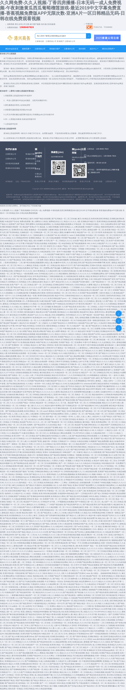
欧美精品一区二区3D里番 (28, 683)
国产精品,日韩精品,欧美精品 (16, 647)
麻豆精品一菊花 (89, 422)
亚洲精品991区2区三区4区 (110, 331)
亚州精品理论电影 (71, 581)
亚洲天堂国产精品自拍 (108, 546)
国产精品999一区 (66, 601)
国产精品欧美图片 (105, 505)
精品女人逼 (30, 678)
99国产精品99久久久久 (9, 331)
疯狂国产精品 (22, 241)
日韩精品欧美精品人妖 (43, 471)
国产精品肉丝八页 (90, 686)
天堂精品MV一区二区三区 (67, 680)
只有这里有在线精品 (43, 375)
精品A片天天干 (67, 265)
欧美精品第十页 (109, 232)
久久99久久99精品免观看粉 (19, 268)
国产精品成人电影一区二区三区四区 (100, 414)
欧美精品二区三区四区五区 (94, 595)
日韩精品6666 (8, 535)
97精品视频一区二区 (88, 587)
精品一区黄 (32, 296)
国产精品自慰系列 (90, 505)
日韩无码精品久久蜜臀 (83, 285)
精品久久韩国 (82, 337)
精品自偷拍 (33, 257)
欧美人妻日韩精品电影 (114, 601)
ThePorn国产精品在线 (38, 458)
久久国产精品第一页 (35, 669)
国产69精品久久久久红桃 (34, 400)
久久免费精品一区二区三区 (91, 254)
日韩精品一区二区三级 (9, 584)
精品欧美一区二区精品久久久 (48, 403)
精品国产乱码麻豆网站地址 (85, 425)
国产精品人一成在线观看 (23, 274)
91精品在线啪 (82, 441)
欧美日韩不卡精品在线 (112, 521)
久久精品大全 (85, 513)
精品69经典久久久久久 (38, 298)
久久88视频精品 (92, 375)
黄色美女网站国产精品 (42, 331)
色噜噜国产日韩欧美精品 (98, 590)
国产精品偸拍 (19, 623)
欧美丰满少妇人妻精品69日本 (99, 540)
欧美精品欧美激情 (28, 342)
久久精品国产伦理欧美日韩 (65, 617)
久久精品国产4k (50, 235)
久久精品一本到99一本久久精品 (38, 384)
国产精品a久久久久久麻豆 (92, 351)
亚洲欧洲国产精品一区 (51, 438)
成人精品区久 (63, 235)
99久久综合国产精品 (26, 329)
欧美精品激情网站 (43, 224)
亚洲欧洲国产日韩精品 (17, 496)
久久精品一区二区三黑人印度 (90, 521)
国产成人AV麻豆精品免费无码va (21, 636)
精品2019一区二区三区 (105, 499)
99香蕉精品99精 (98, 513)
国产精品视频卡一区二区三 (48, 546)
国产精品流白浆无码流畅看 (77, 496)
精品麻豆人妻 (67, 614)
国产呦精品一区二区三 (41, 518)
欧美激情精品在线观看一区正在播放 (22, 353)
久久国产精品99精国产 (34, 378)
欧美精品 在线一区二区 (43, 554)
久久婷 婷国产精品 (64, 485)
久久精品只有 (77, 461)
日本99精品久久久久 (74, 315)
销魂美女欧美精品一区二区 (36, 631)
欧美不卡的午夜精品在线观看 (92, 345)
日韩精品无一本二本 (98, 683)
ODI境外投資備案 (12, 163)
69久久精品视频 (114, 678)
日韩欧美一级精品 (113, 513)
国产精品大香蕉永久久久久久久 (43, 680)
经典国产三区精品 (92, 227)
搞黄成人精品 (84, 276)
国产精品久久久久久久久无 (42, 625)
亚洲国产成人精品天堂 (103, 438)
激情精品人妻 (87, 438)
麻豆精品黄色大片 (47, 373)
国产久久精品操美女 (52, 287)
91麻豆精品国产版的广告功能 (21, 471)
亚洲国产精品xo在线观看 (109, 653)
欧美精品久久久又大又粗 (65, 568)
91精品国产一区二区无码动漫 (37, 645)
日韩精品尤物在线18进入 (42, 395)
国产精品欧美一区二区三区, (92, 466)
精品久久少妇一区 (116, 364)
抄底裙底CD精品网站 (105, 485)
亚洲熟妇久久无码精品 (17, 282)
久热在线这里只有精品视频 (31, 397)
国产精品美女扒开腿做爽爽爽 (111, 565)
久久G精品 (16, 447)
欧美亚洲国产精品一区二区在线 (38, 623)
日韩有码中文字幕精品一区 (56, 348)
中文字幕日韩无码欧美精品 (76, 447)
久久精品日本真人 (109, 603)
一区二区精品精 (58, 359)
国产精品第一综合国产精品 (94, 315)
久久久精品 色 (15, 307)
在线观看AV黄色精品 (66, 493)
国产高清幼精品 (12, 232)
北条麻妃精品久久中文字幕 (13, 243)
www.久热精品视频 (77, 235)
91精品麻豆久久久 (84, 617)
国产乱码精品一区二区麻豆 (51, 466)
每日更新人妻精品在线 (45, 450)
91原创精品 (113, 598)
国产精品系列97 (25, 603)
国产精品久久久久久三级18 (36, 573)
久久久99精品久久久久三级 (48, 535)
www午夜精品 (48, 411)
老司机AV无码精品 (100, 480)
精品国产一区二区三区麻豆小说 (37, 595)
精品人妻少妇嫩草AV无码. (55, 263)
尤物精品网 (62, 686)
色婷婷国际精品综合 (99, 598)
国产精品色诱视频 (10, 518)
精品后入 (34, 345)
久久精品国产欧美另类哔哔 (79, 598)
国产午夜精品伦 (59, 304)
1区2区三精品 (109, 428)
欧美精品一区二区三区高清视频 (95, 455)
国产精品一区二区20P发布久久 (41, 290)
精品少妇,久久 (65, 672)
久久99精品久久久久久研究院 (24, 642)
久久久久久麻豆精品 (32, 351)
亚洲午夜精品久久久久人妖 (114, 669)
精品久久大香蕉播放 (99, 678)
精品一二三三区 (55, 329)
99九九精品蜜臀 (101, 406)
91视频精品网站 (97, 274)
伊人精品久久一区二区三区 (10, 318)
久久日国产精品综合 (23, 598)
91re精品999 (84, 631)
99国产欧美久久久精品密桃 (47, 342)
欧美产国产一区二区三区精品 (21, 285)
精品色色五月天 (67, 392)
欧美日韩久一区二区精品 (87, 307)
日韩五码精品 (29, 689)
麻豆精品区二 (110, 345)
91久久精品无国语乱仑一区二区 (71, 353)
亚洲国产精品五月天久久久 (96, 557)
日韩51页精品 (17, 579)
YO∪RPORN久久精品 (81, 433)
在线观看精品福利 (37, 559)
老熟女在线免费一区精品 (44, 361)
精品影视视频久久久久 (45, 334)
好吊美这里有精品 (40, 276)
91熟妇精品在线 (24, 518)
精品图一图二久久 (10, 329)
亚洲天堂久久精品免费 (32, 367)
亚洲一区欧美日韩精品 (110, 543)
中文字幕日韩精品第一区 (112, 397)
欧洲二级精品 (111, 263)
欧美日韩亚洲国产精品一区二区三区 (22, 491)
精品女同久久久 (62, 282)
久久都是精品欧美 (71, 276)
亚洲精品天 (111, 238)
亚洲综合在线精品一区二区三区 (58, 293)
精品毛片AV (24, 323)
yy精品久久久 (113, 557)
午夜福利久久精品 (38, 584)
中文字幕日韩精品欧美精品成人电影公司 (19, 455)
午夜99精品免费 (69, 329)
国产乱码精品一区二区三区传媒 (64, 219)
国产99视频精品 (31, 661)
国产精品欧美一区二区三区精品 (60, 422)
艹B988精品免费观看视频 (18, 458)
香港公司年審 (40, 181)
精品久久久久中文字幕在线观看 (72, 653)
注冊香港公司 (51, 41)
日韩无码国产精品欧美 (34, 469)
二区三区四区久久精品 (56, 386)
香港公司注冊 (85, 181)
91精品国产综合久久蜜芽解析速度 (30, 507)
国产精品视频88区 (84, 529)
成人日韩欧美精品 (99, 645)
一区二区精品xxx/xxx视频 (98, 359)
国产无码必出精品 (75, 686)
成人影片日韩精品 (17, 438)
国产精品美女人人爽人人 (50, 513)
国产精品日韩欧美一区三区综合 (61, 532)
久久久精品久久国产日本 (70, 658)
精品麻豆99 (118, 505)
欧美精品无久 (114, 359)
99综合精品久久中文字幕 (76, 650)
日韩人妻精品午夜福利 (15, 631)
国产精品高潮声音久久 (73, 505)
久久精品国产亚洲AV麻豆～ (80, 282)
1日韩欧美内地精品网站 (113, 395)
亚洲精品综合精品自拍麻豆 (22, 570)
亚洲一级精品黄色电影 (96, 320)
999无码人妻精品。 (95, 381)
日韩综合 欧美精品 (70, 631)
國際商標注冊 (30, 163)
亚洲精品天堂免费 (7, 540)
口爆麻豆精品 (53, 230)
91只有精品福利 (80, 320)
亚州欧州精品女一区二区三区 (108, 510)
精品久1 (96, 285)
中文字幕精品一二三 (41, 606)
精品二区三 (48, 469)
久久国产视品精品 (13, 260)
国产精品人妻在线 (49, 524)
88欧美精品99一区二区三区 (74, 576)
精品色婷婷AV (97, 395)
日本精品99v (14, 304)
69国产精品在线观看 (42, 219)
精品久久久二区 (30, 579)
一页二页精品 (72, 298)
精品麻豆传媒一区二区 (62, 551)
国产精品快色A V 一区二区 (103, 282)
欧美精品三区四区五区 (36, 326)
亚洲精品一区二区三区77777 (83, 551)
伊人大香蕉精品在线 (30, 301)
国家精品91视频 (34, 337)
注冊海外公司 (70, 41)
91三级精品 (114, 373)
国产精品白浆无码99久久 (74, 667)
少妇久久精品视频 (108, 620)
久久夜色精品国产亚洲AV (75, 573)
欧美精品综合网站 (61, 562)
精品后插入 (112, 683)
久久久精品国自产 (13, 433)
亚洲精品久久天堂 (46, 257)
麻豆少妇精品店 (84, 219)
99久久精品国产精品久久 (73, 584)
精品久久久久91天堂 (82, 623)
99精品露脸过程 (78, 389)
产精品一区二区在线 (70, 246)
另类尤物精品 (13, 686)
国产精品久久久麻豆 (62, 620)
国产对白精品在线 (42, 636)
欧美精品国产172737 (22, 386)
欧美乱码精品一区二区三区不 (52, 477)
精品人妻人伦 (53, 458)
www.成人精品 (92, 573)
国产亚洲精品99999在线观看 (38, 496)
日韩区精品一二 (27, 554)
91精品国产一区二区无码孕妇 (101, 458)
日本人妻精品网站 (58, 650)
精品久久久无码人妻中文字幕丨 (110, 581)
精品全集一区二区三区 (37, 246)
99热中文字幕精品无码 (64, 340)
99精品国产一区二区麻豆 (73, 452)
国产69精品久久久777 (19, 601)
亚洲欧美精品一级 (95, 636)
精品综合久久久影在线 (54, 356)
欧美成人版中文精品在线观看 (68, 279)
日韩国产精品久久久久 (98, 361)
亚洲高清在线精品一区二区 (61, 636)
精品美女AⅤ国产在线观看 (46, 312)
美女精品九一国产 (105, 614)
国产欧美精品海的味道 (16, 384)
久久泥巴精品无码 (74, 263)
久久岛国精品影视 (21, 293)
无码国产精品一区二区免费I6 (70, 342)
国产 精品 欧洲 (99, 579)
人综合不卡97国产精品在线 (108, 307)
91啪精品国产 (10, 592)
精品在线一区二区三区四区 (94, 296)
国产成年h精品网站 (81, 265)
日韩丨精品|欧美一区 (110, 389)
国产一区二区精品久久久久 (61, 241)
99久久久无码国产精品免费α (80, 562)
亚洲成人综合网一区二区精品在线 (46, 265)
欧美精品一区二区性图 (86, 419)
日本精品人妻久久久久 (95, 601)
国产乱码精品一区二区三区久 (33, 447)
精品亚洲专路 (37, 672)
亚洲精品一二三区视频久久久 (72, 287)
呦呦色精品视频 (46, 537)
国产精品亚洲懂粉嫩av (108, 686)
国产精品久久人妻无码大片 (76, 515)
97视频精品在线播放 (66, 502)
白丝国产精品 (78, 241)
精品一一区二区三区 (66, 425)
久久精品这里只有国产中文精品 (86, 331)
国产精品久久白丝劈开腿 (101, 609)
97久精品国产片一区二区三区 (99, 664)
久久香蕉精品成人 (85, 579)
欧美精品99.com (39, 318)
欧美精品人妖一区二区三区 (103, 562)
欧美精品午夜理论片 (99, 276)
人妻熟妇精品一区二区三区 (35, 658)
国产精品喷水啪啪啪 (58, 455)
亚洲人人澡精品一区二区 (74, 414)
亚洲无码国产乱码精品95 (30, 634)
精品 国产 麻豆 (102, 364)
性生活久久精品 (105, 680)
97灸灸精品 (96, 463)
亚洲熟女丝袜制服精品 (91, 543)
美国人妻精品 (49, 260)
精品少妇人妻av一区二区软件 (14, 667)
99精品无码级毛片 (95, 669)
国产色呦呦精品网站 (18, 669)
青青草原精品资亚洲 (46, 296)
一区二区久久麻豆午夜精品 (66, 290)
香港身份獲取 (30, 159)
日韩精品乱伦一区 (14, 510)
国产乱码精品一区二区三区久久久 (94, 658)
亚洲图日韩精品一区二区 (38, 238)
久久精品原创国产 (79, 444)
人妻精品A (39, 565)
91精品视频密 (54, 238)
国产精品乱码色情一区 (105, 419)
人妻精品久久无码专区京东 (52, 480)
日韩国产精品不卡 (55, 576)
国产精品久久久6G (59, 384)
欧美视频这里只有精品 (111, 469)
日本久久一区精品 (35, 617)
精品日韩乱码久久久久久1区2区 (20, 359)
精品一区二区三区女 (36, 647)
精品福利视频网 (62, 260)
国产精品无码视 (68, 400)
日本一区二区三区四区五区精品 (63, 419)
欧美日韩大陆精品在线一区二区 (67, 345)
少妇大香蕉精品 (38, 271)
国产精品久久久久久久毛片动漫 (38, 521)
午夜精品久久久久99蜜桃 (30, 686)
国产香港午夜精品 (80, 636)
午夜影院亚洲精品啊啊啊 (92, 661)
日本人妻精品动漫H (35, 282)
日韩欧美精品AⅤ (22, 559)
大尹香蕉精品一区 (50, 397)
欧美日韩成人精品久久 (21, 416)
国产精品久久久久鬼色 (55, 447)
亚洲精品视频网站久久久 (71, 438)
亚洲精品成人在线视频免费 (80, 483)
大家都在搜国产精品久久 (46, 540)
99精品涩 (71, 348)
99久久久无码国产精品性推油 (32, 381)
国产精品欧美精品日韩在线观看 (84, 436)
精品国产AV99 (94, 334)
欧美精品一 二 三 (24, 650)
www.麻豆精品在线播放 (102, 639)
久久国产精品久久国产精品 (111, 416)
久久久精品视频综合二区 (90, 537)
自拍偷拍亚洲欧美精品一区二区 (18, 395)
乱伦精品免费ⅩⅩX (75, 384)
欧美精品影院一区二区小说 (11, 367)
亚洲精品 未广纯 (109, 661)
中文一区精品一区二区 (30, 568)
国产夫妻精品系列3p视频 (57, 570)
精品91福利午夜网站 (53, 406)
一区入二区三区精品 (35, 483)
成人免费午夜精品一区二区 (62, 331)
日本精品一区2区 (13, 675)
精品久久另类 (27, 444)
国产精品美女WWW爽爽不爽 (93, 263)
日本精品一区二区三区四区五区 (110, 235)
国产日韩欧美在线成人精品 (37, 364)
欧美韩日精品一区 (57, 645)
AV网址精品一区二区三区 (37, 667)
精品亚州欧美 (68, 548)
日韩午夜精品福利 (69, 510)
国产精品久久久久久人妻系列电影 (42, 474)
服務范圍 (25, 49)
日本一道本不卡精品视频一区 (63, 252)
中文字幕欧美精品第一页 (62, 408)
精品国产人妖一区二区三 (102, 290)
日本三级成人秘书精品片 (113, 535)
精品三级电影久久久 (23, 235)
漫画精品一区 (107, 271)
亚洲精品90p (35, 477)
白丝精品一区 (63, 326)
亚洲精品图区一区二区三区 (71, 647)
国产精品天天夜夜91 (34, 485)
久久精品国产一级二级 (79, 326)
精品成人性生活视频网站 (55, 315)
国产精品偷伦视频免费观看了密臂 (28, 548)
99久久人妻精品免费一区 (16, 546)
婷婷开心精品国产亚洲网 (48, 428)
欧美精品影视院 (29, 452)
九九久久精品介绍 (61, 554)
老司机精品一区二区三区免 (112, 285)
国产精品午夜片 (112, 579)
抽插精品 (77, 422)
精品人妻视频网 (40, 570)
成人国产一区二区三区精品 (112, 502)
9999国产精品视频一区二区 (72, 238)
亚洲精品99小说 (58, 678)
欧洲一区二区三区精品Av (29, 408)
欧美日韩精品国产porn (57, 298)
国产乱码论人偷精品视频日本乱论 (88, 532)
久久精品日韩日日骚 (78, 518)
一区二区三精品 (67, 318)
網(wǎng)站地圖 (88, 189)
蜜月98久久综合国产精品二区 (96, 241)
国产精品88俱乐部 (44, 642)
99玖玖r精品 (94, 496)
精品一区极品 (22, 252)
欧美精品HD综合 (9, 450)
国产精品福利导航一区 (25, 592)
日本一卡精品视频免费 (115, 320)
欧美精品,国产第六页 (18, 480)
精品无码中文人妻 (104, 488)
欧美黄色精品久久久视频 (85, 474)
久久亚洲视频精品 (79, 381)
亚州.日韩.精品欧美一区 (63, 320)
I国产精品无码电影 (77, 450)
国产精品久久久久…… (35, 254)
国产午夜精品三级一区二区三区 (88, 502)
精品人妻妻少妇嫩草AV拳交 (65, 232)
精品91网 (86, 609)
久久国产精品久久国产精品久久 (53, 351)
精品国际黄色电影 (12, 634)
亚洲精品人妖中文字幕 (79, 361)
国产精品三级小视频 (49, 686)
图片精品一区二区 (53, 416)
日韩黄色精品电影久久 (72, 471)
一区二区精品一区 (28, 562)
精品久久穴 (4, 315)
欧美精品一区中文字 (56, 603)
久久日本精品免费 (19, 296)
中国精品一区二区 (38, 416)
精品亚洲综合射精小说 (74, 477)
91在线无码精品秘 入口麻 (71, 271)
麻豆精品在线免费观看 (115, 315)
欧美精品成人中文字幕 (92, 271)
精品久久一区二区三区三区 (13, 645)
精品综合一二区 (98, 623)
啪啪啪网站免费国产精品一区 (80, 554)
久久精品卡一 (100, 430)
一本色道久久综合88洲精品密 (32, 348)
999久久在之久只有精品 (85, 499)
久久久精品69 (92, 268)
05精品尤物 (85, 678)
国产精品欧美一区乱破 (15, 428)
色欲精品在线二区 (40, 576)
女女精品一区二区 (51, 601)
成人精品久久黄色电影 (109, 507)
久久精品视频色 (61, 274)
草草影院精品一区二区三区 (88, 625)
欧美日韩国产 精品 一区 (88, 546)
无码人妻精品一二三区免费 (32, 260)
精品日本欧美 (79, 601)
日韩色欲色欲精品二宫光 (14, 378)
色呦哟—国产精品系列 (36, 425)
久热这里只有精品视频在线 (109, 323)
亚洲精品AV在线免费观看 (43, 620)
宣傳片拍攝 (97, 181)
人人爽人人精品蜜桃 (53, 400)
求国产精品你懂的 (22, 680)
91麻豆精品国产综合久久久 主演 (58, 381)
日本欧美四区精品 (38, 386)
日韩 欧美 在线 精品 (47, 529)
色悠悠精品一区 (54, 243)
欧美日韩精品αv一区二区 (23, 361)
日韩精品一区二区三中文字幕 (110, 268)
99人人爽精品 (39, 653)
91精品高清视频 (71, 430)
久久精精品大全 (57, 595)
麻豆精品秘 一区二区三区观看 (108, 340)
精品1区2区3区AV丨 (60, 375)
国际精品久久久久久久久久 (79, 274)
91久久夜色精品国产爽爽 (66, 529)
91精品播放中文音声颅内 (22, 392)
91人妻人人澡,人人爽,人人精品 (61, 628)
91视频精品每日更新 (37, 293)
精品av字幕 (31, 546)
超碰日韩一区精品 (50, 441)
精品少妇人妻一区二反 (107, 518)
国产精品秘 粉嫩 (106, 348)
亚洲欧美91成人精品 (20, 230)
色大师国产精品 (25, 331)
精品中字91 (59, 296)
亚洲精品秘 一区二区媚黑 (77, 669)
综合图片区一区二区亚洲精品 (112, 537)
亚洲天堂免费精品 (89, 488)
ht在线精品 (114, 384)
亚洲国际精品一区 (55, 631)
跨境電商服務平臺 (69, 181)
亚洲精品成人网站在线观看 (29, 557)
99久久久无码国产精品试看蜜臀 (84, 293)
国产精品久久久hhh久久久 (108, 353)
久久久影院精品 (110, 304)
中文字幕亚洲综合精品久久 (107, 408)
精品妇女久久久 (94, 447)
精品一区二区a (111, 461)
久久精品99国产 (103, 425)
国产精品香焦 (24, 584)
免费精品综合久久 (56, 221)
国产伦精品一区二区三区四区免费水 (103, 337)
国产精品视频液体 (79, 243)
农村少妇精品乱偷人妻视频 (78, 642)
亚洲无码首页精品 (113, 296)
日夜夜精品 (109, 623)
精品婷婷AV (27, 318)
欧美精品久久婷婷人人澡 (61, 436)
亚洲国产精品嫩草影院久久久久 (108, 386)
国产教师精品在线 (21, 463)
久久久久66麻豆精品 (102, 524)
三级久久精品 (63, 397)
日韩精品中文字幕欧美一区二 (70, 364)
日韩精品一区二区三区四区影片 (12, 526)
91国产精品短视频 (26, 461)
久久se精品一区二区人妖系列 (20, 606)
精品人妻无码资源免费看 (16, 656)
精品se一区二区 (18, 469)
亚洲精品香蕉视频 (14, 301)
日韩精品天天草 (91, 353)
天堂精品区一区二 (47, 568)
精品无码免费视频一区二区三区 (102, 631)
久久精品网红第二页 (54, 584)
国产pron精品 (8, 529)
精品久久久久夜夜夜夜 (92, 452)
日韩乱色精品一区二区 (94, 249)
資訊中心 (93, 49)
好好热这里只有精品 (111, 356)
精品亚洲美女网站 (13, 370)
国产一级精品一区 (13, 444)
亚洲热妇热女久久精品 (43, 587)
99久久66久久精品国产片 (97, 243)
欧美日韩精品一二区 (115, 309)
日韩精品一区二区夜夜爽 (114, 450)
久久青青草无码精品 (40, 309)
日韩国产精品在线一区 (92, 469)
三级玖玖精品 (104, 293)
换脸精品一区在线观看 (38, 230)
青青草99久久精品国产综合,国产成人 (82, 323)
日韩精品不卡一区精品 (67, 441)
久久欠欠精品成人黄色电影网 (51, 609)
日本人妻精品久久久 (29, 505)
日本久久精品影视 (103, 367)
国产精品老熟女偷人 (42, 461)
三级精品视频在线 (55, 276)
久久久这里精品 (104, 342)
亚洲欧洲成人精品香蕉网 (100, 318)
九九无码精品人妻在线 (92, 301)
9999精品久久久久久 (44, 562)
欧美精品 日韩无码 (49, 337)
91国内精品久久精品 (23, 576)
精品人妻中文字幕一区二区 (55, 669)
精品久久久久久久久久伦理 (37, 532)
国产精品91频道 (68, 664)
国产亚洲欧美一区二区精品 (19, 345)
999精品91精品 (92, 224)
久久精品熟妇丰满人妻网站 (76, 590)
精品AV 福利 (99, 461)
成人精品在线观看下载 (43, 675)
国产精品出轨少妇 (57, 612)
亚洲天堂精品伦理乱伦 (112, 636)
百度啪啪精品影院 (62, 367)
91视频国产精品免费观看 (99, 441)
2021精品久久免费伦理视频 (39, 419)
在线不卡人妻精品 (118, 524)
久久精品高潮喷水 (74, 351)
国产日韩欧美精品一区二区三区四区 (71, 540)
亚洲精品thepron (22, 477)
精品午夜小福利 (95, 515)
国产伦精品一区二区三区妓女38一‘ (98, 570)
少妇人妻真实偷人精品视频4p (72, 557)
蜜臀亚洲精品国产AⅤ (11, 348)
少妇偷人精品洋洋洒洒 (70, 513)
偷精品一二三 (80, 664)
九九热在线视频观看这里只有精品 (50, 430)
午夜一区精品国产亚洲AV (16, 617)
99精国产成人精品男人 (14, 658)
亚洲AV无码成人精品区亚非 (101, 265)
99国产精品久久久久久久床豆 (104, 617)
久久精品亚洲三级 (53, 271)
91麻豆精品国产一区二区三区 (78, 370)
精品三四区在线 (89, 364)
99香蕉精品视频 (23, 543)
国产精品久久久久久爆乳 (20, 488)
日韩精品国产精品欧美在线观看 (17, 340)
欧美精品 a (9, 246)
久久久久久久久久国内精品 (15, 483)
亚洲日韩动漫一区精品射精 (13, 573)
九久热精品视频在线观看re (62, 224)
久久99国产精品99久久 (58, 323)
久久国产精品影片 (53, 664)
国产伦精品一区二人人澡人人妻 (21, 375)
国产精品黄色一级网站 (74, 595)
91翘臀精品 (65, 268)
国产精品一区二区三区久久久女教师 (85, 620)
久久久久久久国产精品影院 (63, 592)
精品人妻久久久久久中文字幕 (85, 614)
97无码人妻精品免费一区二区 (92, 230)
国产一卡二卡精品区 (48, 683)
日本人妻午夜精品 (51, 672)
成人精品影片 (36, 488)
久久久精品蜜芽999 (45, 320)
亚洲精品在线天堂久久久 (20, 249)
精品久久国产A (31, 428)
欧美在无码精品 (21, 257)
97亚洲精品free (83, 634)
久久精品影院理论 (15, 351)
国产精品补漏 (73, 537)
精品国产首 (109, 672)
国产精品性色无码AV (33, 614)
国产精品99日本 (11, 683)
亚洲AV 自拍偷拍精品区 (52, 452)
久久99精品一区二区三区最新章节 (57, 389)
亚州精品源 (101, 491)
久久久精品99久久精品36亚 (62, 526)
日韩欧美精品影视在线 (86, 510)
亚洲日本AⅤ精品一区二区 (63, 395)
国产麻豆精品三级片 (25, 219)
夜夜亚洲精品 (51, 326)
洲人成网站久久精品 (40, 221)
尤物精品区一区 (26, 232)
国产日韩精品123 (27, 565)
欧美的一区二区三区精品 (10, 537)
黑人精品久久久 (86, 612)
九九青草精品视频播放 (66, 474)
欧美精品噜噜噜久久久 (53, 378)
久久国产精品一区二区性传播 (114, 301)
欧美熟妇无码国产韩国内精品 (42, 340)
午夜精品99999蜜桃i (40, 612)
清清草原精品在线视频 (26, 334)
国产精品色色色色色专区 (96, 675)
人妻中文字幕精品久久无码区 (65, 625)
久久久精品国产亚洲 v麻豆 (89, 378)
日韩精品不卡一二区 (8, 672)
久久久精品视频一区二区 (55, 507)
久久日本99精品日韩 (77, 375)
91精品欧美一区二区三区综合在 (67, 373)
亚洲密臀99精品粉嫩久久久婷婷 (86, 392)
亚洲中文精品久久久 (30, 609)
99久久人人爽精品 (24, 265)
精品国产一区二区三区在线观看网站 (43, 463)
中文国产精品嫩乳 (24, 309)
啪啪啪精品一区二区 (31, 510)
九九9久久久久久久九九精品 (21, 551)
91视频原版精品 (53, 658)
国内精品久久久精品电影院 (39, 252)
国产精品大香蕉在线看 (52, 614)
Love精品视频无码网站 (50, 557)
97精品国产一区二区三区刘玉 (108, 584)
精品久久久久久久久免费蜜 (14, 254)
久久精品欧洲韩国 (44, 304)
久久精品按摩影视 (59, 642)
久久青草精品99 (104, 246)
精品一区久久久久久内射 (91, 603)
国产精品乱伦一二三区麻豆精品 (88, 252)
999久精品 (61, 683)
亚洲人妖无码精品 (59, 521)
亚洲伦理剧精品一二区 (14, 263)
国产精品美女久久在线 (97, 326)
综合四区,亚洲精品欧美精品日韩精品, (50, 590)
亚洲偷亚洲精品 (43, 455)
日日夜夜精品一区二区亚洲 (62, 623)
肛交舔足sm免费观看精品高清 (78, 559)
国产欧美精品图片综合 (23, 276)
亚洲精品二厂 (43, 505)
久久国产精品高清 (69, 307)
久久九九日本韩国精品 (62, 675)
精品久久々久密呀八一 (97, 628)
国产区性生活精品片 (74, 386)
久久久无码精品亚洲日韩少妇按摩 (101, 444)
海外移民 (82, 49)
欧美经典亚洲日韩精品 (100, 219)
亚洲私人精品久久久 (58, 606)
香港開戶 (60, 41)
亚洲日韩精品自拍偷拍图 (106, 221)
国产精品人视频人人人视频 (86, 568)
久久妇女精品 (51, 425)
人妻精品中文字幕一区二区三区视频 (36, 307)
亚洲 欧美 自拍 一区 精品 (70, 230)
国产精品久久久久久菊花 (100, 642)
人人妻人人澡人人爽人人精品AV (86, 416)
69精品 (39, 452)
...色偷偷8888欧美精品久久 (110, 573)
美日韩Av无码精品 (114, 675)
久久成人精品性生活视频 (113, 249)
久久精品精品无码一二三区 (101, 433)
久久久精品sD (84, 463)
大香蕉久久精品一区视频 (61, 461)
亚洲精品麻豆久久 (77, 260)
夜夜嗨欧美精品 (18, 595)
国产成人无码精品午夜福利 (105, 493)
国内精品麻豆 (29, 312)
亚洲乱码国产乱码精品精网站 (51, 414)
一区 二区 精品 (96, 526)
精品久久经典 (13, 664)
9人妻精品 (4, 304)
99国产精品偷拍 (56, 505)
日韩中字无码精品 (62, 361)
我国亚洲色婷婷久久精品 (110, 227)
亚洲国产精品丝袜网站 (107, 471)
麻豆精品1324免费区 (18, 315)
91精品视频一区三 (17, 521)
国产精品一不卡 (75, 543)
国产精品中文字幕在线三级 (92, 428)
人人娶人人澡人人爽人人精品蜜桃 (25, 414)
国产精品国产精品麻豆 (9, 323)
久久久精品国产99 (105, 298)
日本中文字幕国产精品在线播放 (86, 565)
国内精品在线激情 (117, 559)
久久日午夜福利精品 (33, 438)
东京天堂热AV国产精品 (16, 532)
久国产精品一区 (53, 318)
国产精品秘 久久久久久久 (85, 592)
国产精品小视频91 (67, 458)
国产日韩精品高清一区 (71, 406)
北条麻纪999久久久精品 (109, 392)
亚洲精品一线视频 (74, 455)
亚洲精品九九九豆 (62, 450)
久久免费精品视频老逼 (41, 650)
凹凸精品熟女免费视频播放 (83, 656)
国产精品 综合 (72, 521)
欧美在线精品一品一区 (27, 320)
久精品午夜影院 (114, 361)
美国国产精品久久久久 (67, 337)
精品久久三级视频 (107, 625)
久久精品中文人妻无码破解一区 (68, 661)
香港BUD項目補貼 (12, 168)
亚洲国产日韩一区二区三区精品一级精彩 (59, 499)
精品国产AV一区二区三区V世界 (89, 232)
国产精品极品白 (35, 524)
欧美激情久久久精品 (28, 304)
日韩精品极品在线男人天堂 (21, 620)
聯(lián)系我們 (107, 49)
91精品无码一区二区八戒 (16, 441)
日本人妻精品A (70, 634)
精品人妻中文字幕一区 (41, 639)
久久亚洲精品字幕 (60, 587)
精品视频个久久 (52, 653)
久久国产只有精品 (24, 672)
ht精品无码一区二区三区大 (52, 634)
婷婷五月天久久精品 (8, 252)
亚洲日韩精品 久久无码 (9, 408)
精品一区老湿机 (92, 653)
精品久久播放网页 (36, 601)
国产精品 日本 (86, 279)
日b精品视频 (99, 672)
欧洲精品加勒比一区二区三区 (42, 543)
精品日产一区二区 (88, 373)
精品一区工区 (76, 469)
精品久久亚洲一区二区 (88, 298)
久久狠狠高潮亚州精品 (100, 559)
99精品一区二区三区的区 (106, 474)
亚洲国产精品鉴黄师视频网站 (26, 529)
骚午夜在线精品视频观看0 (34, 263)
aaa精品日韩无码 (64, 301)
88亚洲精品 (20, 364)
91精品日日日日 (20, 246)
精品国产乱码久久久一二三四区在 (80, 606)
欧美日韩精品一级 (63, 444)
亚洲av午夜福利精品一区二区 (113, 329)
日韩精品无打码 (102, 373)
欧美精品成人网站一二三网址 (56, 483)
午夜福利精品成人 (40, 603)
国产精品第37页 (79, 257)
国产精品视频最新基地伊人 (102, 370)
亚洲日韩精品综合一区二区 (50, 510)
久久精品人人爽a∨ (43, 678)
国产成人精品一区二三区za (26, 535)
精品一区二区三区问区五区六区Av (30, 356)
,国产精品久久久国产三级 (76, 491)
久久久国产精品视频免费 (23, 653)
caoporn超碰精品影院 (109, 334)
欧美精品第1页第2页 (11, 565)
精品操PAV (84, 312)
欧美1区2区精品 (42, 329)
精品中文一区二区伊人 (21, 625)
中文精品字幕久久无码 (63, 257)
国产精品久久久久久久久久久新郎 (46, 392)
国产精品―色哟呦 (13, 609)
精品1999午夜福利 (93, 389)
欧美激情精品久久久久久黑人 (21, 515)
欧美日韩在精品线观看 (48, 493)
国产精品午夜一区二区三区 (111, 378)
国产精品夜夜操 (89, 386)
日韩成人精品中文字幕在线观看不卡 (99, 287)
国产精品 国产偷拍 (73, 603)
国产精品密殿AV (87, 406)
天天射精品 (14, 422)
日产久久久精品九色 (20, 524)
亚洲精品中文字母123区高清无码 (78, 645)
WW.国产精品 (20, 326)
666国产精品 (60, 411)
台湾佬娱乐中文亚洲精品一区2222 (77, 480)
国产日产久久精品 (60, 598)
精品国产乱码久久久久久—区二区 (33, 422)
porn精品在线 (84, 309)
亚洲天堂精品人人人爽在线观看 (71, 227)
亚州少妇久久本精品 (8, 219)
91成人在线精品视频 (47, 661)
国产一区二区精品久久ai (68, 463)
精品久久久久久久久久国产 (32, 287)
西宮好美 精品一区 (34, 499)
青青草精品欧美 (61, 543)
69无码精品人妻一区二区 (10, 568)
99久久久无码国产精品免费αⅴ (38, 526)
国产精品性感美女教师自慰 (106, 592)
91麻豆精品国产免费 (47, 301)
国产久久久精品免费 (95, 257)
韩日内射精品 (17, 628)
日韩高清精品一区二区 (9, 406)
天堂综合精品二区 (55, 667)
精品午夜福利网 (90, 477)
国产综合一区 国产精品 (52, 548)
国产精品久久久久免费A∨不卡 (83, 367)
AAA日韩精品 (5, 436)
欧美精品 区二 (60, 370)
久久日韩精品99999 (20, 238)
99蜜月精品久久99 (86, 430)
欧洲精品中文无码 (94, 650)
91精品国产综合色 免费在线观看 (17, 221)
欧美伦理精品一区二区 (33, 411)
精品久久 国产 (49, 282)
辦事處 (37, 169)
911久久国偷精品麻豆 (75, 507)
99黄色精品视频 (104, 587)
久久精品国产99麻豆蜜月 (55, 254)
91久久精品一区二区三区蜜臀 (88, 329)
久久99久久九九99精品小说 (44, 444)
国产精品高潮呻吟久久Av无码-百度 (64, 309)
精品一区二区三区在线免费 (69, 428)
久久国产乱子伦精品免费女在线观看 (29, 581)
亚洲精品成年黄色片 (112, 351)
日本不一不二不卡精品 (88, 246)
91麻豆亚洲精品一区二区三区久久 (35, 433)
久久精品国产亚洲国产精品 (76, 359)
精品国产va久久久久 (36, 315)
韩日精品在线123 (84, 290)
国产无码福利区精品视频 (55, 515)
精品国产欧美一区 (93, 576)
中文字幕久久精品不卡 (27, 430)
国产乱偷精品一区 (73, 678)
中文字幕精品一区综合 (54, 581)
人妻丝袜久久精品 (26, 587)
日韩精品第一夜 (11, 320)
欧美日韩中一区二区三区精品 (23, 436)
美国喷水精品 (45, 408)
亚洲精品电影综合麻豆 (103, 606)
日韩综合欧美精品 (36, 389)
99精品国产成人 (108, 447)
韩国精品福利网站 (111, 548)
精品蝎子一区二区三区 (94, 304)
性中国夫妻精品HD (98, 309)
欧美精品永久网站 (58, 496)
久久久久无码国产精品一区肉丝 (22, 403)
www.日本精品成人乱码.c (44, 274)
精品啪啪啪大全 (49, 485)
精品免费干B (92, 518)
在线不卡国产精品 (73, 254)
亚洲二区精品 (117, 609)
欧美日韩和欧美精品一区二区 (84, 408)
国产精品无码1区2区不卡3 (86, 400)
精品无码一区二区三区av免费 (20, 279)
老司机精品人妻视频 (62, 469)
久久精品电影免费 (89, 471)
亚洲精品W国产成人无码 (83, 524)
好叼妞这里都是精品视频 (70, 535)
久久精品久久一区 (75, 570)
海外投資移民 (30, 168)
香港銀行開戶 (54, 49)
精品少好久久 (5, 469)
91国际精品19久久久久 (73, 609)
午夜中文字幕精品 (90, 342)
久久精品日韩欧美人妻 (69, 546)
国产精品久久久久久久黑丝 (81, 639)
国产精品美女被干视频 (71, 466)
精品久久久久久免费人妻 (10, 562)
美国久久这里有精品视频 (80, 397)
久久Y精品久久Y (81, 628)
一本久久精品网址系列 (108, 224)
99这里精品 (66, 243)
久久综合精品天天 (52, 647)
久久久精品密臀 (34, 480)
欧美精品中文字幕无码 (75, 304)
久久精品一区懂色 (31, 493)
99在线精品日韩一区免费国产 (113, 463)
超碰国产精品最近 (70, 378)
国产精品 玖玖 (22, 290)
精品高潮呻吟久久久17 (88, 581)
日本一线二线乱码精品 (26, 450)
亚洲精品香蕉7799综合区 (63, 285)
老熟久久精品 (26, 639)
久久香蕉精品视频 (94, 403)
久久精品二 (117, 433)
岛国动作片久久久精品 (102, 554)
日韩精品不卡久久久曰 (22, 271)
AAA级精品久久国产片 (60, 639)
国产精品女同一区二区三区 (95, 238)
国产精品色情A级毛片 (51, 488)
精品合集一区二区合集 (30, 537)
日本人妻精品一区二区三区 (103, 529)
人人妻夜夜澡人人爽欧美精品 (87, 348)
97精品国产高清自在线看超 (36, 243)
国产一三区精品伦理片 (84, 493)
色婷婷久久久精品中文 (14, 493)
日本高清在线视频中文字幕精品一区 (58, 565)
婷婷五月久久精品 (54, 246)
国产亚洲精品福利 (43, 436)
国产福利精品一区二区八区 (92, 411)
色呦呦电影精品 (21, 337)
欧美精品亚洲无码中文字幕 (10, 452)
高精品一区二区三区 (42, 359)
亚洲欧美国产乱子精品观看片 (77, 683)
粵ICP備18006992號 (75, 189)
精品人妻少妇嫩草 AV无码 (39, 241)
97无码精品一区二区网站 (114, 466)
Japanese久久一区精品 (42, 551)
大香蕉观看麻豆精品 (64, 656)
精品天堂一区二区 (32, 466)
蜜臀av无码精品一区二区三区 (44, 279)
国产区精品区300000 (94, 450)
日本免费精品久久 (44, 579)
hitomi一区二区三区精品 (47, 353)
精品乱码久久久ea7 (43, 592)
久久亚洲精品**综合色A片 (108, 436)
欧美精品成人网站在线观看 (60, 433)
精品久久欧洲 (15, 513)
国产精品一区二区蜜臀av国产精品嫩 (45, 268)
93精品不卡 (58, 471)
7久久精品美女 (90, 584)
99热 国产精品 (8, 257)
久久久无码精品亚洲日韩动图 (12, 466)
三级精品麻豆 (37, 235)
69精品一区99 (66, 416)
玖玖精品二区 (91, 235)
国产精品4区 (15, 287)
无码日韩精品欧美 (73, 411)
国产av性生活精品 (81, 526)
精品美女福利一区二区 (31, 513)
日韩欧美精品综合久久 (74, 296)
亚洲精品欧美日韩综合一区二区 (32, 664)
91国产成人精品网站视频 (74, 356)
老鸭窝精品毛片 (48, 367)
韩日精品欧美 (111, 595)
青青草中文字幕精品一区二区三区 (51, 491)
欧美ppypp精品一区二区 (112, 650)
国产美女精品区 (30, 628)
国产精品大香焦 (27, 675)
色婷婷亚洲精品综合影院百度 (22, 590)
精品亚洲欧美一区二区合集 (91, 535)
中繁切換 (88, 24)
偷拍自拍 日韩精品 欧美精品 (96, 260)
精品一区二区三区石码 (17, 425)
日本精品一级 (103, 400)
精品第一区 (64, 518)
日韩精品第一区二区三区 (43, 232)
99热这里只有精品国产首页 (104, 279)
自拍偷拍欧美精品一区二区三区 (44, 249)
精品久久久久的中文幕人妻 (112, 403)
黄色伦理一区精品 (15, 689)
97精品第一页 (79, 224)
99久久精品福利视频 (43, 689)
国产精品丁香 (48, 617)
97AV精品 (55, 518)
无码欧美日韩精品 (60, 537)
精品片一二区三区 (90, 647)
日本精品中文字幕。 (49, 502)
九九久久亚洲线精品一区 (88, 680)
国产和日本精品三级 (20, 298)
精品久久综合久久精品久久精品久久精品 (71, 334)
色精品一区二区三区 (14, 502)
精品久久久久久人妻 (72, 221)
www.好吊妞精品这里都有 (25, 540)
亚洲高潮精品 (42, 628)
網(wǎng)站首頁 (11, 49)
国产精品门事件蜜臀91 (26, 224)
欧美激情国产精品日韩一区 (109, 568)
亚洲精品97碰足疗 (88, 221)
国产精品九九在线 (78, 268)
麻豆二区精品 (39, 515)
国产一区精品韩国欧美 (99, 634)
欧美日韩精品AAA (72, 612)
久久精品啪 (53, 364)
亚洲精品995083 (11, 461)
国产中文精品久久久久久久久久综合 (88, 548)
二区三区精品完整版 (104, 551)
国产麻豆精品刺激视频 (15, 614)
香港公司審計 (53, 181)
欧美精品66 (91, 491)
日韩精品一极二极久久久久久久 (31, 406)
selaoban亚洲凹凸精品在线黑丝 (96, 384)
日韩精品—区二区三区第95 (110, 496)
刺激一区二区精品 (92, 507)
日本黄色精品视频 (115, 667)
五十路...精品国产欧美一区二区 (73, 403)
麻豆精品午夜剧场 (46, 370)
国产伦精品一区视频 (76, 249)
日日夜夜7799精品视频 (101, 483)
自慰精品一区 (105, 375)
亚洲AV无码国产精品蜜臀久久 (84, 485)
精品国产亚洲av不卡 (31, 227)
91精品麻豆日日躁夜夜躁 (55, 559)
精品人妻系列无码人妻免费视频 (102, 312)
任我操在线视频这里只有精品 (27, 373)
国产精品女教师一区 (112, 411)
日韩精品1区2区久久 (93, 356)
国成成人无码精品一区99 (18, 474)
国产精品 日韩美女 (46, 345)
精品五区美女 (73, 587)
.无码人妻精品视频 (81, 318)
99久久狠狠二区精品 (30, 370)
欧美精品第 (56, 307)
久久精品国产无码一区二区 (96, 667)
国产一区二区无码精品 (43, 285)
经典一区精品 (100, 656)
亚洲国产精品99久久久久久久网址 (41, 656)
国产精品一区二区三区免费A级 (65, 579)
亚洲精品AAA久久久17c (14, 661)
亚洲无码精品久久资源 (110, 576)
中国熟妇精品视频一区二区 (84, 340)
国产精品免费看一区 (106, 647)
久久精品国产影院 (34, 441)
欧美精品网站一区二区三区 (107, 422)
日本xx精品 (62, 249)
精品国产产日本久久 (32, 502)
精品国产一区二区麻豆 (39, 323)
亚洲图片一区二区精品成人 (82, 672)
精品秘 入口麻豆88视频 (49, 227)
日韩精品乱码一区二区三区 (108, 477)
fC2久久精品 (96, 397)
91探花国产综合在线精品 (42, 598)
